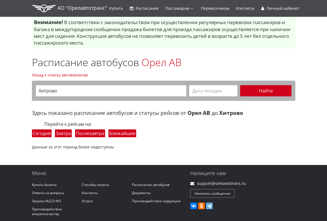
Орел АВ (162, 62)
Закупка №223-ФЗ (46, 201)
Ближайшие (122, 133)
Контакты (245, 8)
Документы (141, 192)
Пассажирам (179, 8)
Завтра (63, 133)
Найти (266, 91)
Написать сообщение (212, 193)
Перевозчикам (215, 8)
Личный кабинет (280, 8)
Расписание (144, 8)
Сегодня (42, 133)
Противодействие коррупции (156, 201)
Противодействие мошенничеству (47, 211)
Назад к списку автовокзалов (60, 75)
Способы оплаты (95, 184)
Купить (116, 8)
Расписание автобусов (151, 184)
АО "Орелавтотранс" (69, 8)
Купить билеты (44, 184)
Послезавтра (90, 133)
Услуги (87, 201)
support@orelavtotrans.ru (221, 183)
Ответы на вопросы (48, 192)
